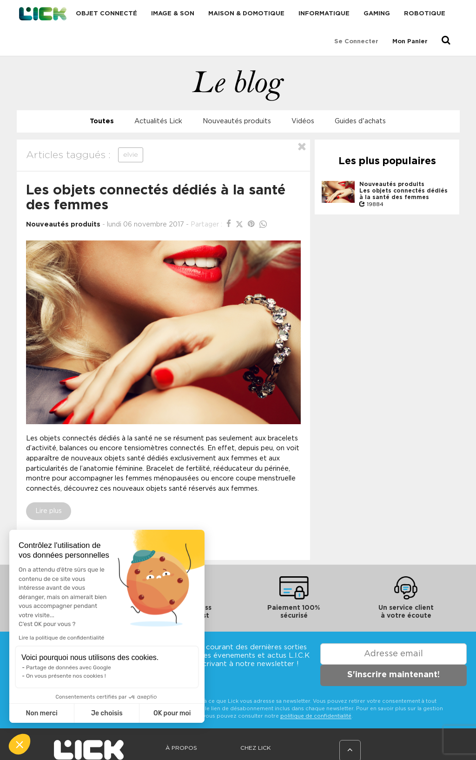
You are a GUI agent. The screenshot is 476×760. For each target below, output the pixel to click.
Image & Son (172, 14)
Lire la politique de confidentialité (61, 637)
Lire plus (48, 511)
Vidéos (302, 121)
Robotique (424, 14)
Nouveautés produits (237, 121)
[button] (19, 744)
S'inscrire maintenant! (393, 675)
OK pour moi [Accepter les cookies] (172, 713)
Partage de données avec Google (68, 667)
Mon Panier (410, 42)
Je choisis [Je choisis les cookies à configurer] (107, 713)
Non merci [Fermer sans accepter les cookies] (41, 713)
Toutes (102, 121)
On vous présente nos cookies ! (66, 676)
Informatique (324, 14)
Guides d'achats (360, 121)
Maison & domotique (246, 14)
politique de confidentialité (315, 716)
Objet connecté (106, 14)
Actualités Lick (158, 121)
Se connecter (356, 42)
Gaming (377, 14)
